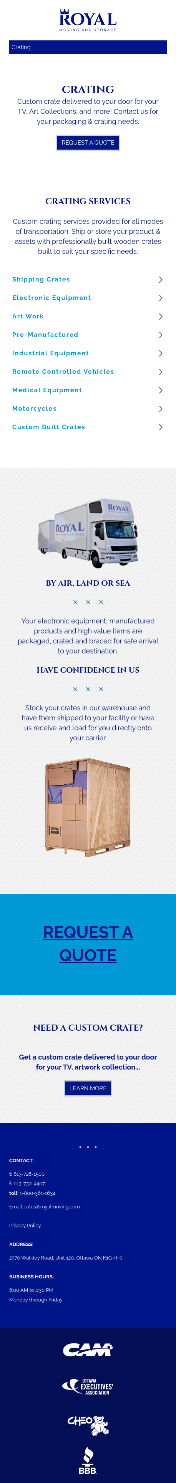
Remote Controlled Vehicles (63, 371)
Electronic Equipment (51, 298)
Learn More (88, 1088)
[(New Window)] (88, 1350)
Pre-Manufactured (45, 334)
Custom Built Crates (49, 427)
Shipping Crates (41, 279)
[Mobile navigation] (88, 47)
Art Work (28, 316)
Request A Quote (88, 142)
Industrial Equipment (50, 353)
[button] (88, 279)
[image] (88, 532)
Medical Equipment (47, 390)
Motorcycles (34, 408)
